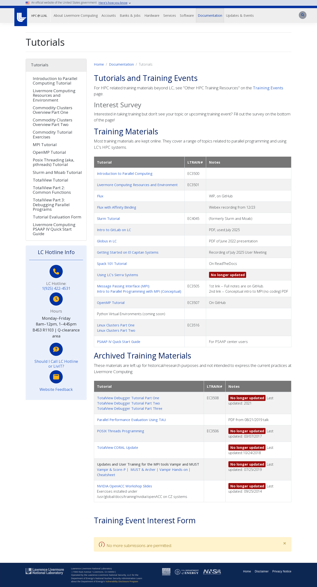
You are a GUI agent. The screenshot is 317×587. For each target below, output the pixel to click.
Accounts (109, 15)
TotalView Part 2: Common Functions (52, 190)
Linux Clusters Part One (116, 325)
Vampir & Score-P (111, 469)
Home (99, 64)
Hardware (151, 15)
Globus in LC (107, 241)
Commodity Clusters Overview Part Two (52, 122)
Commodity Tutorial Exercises (52, 134)
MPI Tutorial (45, 144)
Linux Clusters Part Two (116, 330)
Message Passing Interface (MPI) (123, 286)
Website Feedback (56, 389)
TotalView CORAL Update (117, 447)
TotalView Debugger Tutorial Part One (128, 397)
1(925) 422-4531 (56, 288)
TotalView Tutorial (50, 180)
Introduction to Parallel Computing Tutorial (55, 81)
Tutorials (39, 65)
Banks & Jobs (130, 15)
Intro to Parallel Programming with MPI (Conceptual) (139, 291)
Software (187, 15)
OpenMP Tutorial (111, 302)
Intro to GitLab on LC (114, 229)
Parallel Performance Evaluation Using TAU (131, 419)
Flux (100, 196)
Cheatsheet (106, 474)
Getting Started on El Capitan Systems (127, 252)
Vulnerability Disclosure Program (121, 581)
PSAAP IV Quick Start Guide (118, 341)
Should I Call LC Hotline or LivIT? (56, 364)
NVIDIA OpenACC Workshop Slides (124, 486)
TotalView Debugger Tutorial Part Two (128, 403)
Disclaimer (262, 571)
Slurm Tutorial (108, 218)
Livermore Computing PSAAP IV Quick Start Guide (54, 229)
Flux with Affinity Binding (116, 207)
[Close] (284, 543)
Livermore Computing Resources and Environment (137, 184)
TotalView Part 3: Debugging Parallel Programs (51, 204)
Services (169, 15)
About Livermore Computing (76, 15)
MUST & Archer (143, 469)
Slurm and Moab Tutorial (57, 172)
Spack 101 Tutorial (112, 263)
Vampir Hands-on (173, 469)
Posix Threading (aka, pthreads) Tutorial (53, 162)
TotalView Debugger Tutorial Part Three (129, 408)
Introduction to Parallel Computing (125, 173)
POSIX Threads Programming (120, 430)
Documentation (210, 15)
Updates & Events (240, 15)
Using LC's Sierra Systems (117, 274)
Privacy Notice (282, 571)
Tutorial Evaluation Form (57, 217)
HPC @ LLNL (39, 16)
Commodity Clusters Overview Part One (52, 110)
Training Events (268, 88)
